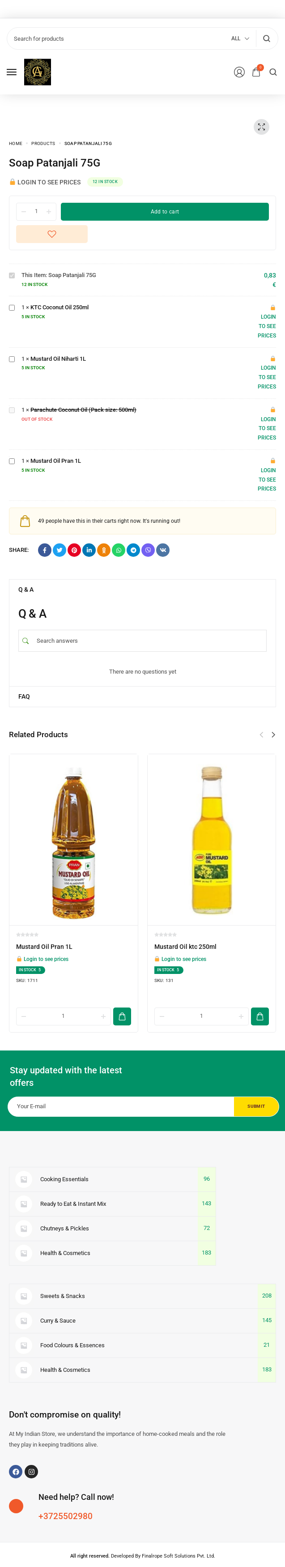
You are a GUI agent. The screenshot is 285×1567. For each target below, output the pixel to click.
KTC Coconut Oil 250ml (59, 307)
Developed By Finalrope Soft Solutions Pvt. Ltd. (142, 1536)
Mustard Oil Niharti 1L (58, 358)
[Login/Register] (239, 72)
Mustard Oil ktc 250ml (185, 946)
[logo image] (37, 71)
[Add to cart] (122, 996)
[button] (273, 735)
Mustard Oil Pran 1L (55, 460)
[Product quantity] (36, 211)
